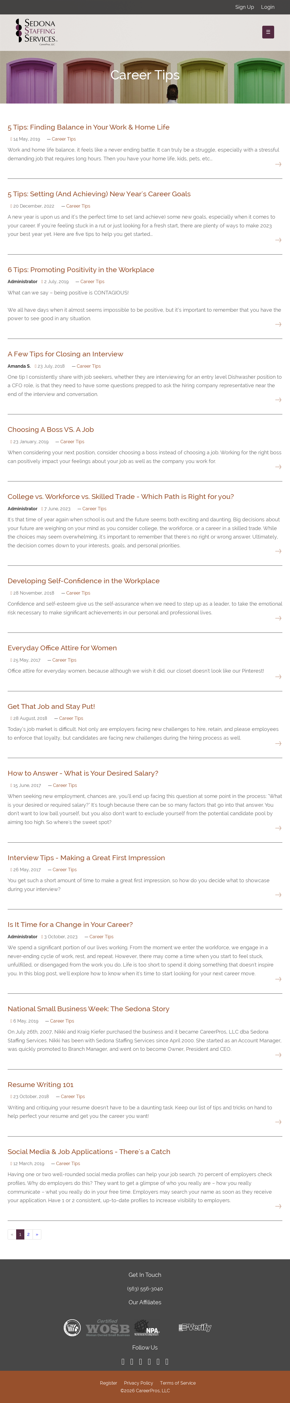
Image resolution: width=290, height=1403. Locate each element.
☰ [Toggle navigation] (268, 32)
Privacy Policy (138, 1383)
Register (108, 1383)
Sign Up (244, 7)
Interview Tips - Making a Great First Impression (86, 857)
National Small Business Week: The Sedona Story (89, 1008)
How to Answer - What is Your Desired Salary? (83, 773)
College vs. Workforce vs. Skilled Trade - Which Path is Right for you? (121, 496)
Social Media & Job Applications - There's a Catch (89, 1151)
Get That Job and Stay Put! (51, 706)
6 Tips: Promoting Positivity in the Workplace (81, 269)
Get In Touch (145, 1274)
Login (267, 7)
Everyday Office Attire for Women (62, 648)
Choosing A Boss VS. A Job (51, 429)
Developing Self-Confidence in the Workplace (84, 580)
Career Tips (64, 139)
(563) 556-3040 (145, 1289)
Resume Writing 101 (40, 1084)
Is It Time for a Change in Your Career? (70, 924)
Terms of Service (178, 1383)
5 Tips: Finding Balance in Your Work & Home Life (89, 127)
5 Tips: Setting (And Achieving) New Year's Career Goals (99, 194)
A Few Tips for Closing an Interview (65, 354)
